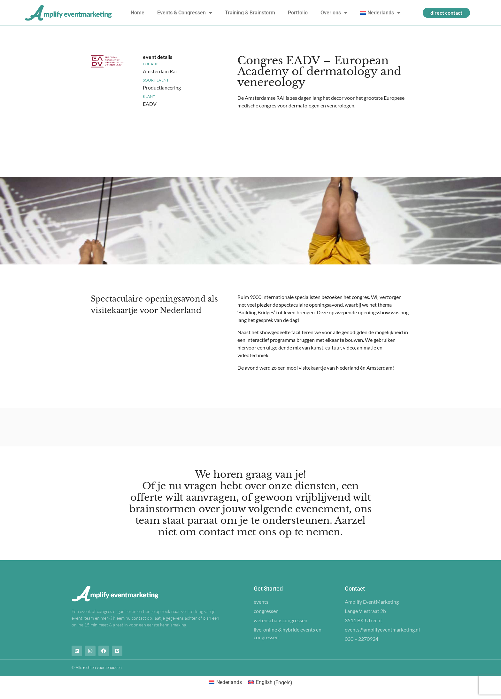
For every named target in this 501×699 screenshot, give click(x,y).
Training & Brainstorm (250, 13)
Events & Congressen (184, 13)
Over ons (333, 13)
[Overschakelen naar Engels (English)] (270, 682)
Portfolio (298, 13)
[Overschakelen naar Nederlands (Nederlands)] (225, 682)
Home (137, 13)
